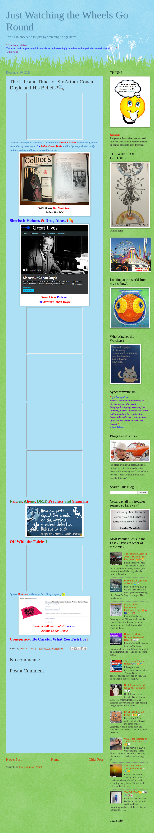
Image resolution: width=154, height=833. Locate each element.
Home (55, 759)
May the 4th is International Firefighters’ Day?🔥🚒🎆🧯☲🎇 (136, 608)
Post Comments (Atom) (30, 767)
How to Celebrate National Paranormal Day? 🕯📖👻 (134, 637)
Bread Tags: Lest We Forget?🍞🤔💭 (134, 713)
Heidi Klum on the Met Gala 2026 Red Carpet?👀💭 (135, 688)
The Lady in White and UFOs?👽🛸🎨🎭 (135, 662)
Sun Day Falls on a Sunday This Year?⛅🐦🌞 (134, 768)
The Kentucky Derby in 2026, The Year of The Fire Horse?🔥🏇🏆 (135, 556)
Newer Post (14, 759)
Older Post (96, 759)
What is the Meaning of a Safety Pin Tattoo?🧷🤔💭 (135, 742)
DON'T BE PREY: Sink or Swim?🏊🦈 (135, 582)
